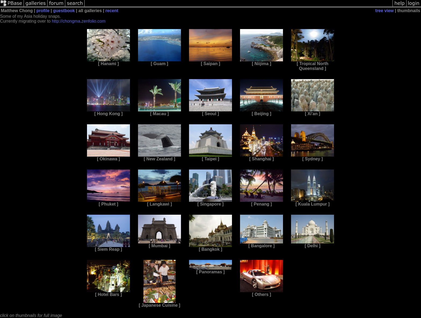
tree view (384, 10)
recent (112, 10)
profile (42, 10)
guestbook (64, 10)
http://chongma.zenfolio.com (79, 21)
